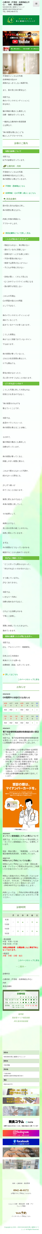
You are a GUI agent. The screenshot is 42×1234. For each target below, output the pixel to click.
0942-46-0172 (12, 11)
